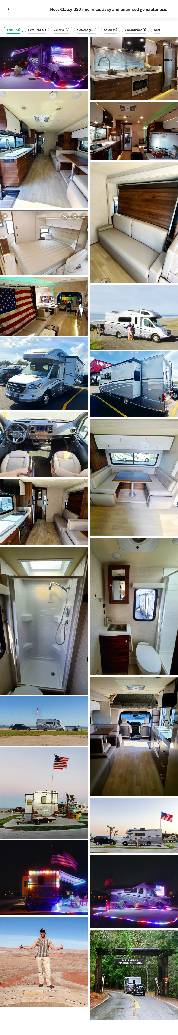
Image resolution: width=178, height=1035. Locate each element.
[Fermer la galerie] (9, 9)
